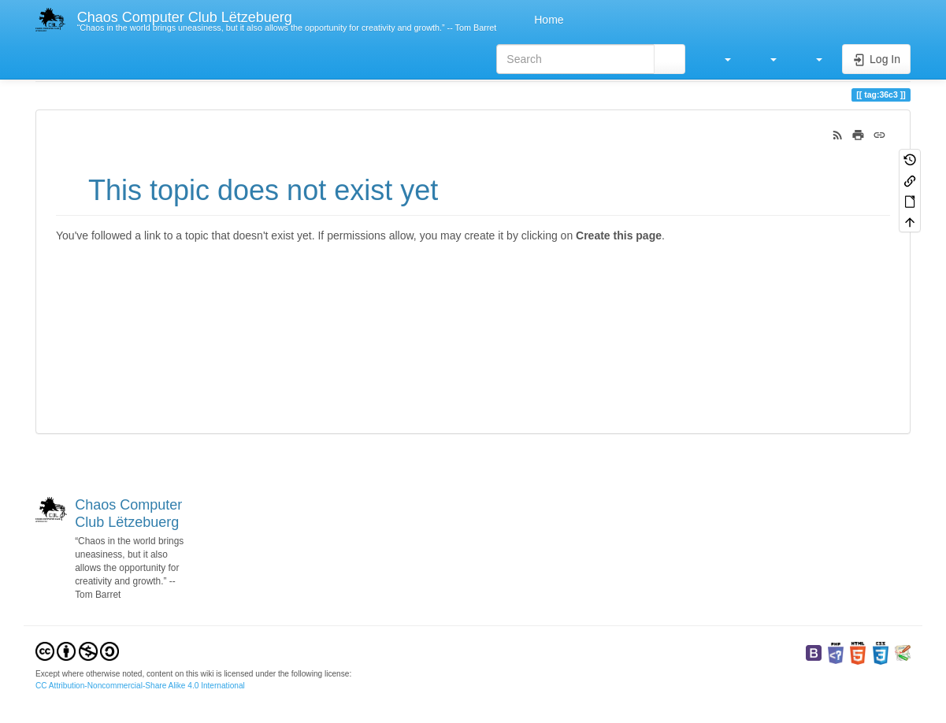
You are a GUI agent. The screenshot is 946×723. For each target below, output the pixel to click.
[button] (720, 59)
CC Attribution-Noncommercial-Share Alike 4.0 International (140, 685)
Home (547, 19)
